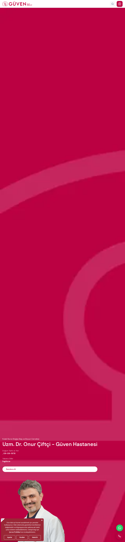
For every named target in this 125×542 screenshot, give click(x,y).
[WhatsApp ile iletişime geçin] (119, 527)
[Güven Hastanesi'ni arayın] (119, 536)
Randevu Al (11, 469)
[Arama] (112, 4)
